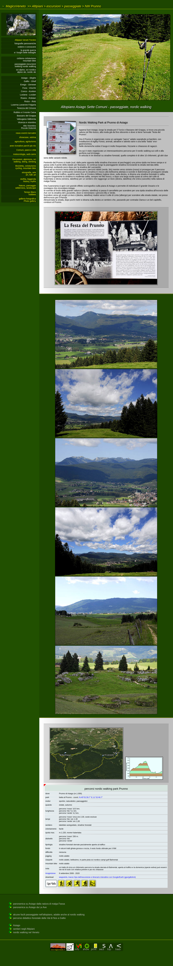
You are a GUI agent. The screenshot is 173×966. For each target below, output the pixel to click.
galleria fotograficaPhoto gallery (27, 200)
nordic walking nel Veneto (26, 932)
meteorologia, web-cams (24, 154)
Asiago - (28, 78)
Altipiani (37, 6)
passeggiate (72, 6)
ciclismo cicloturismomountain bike (26, 59)
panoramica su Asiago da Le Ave (30, 907)
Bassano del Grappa (26, 116)
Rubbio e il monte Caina (25, 112)
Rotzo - (30, 101)
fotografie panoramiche (25, 43)
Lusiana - (28, 95)
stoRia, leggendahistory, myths (28, 180)
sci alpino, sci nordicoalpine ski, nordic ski (26, 71)
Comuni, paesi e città (26, 150)
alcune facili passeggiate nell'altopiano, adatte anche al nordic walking (49, 914)
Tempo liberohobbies (30, 193)
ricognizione (50, 873)
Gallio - (30, 81)
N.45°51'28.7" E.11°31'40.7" (91, 797)
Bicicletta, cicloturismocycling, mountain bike (25, 167)
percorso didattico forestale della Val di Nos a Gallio (39, 918)
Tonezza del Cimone (26, 108)
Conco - (28, 91)
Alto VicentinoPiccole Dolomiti (28, 127)
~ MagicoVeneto (14, 6)
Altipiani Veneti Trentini (25, 40)
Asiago (16, 925)
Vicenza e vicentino (27, 122)
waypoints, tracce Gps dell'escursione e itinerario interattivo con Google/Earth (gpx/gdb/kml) (97, 877)
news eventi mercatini (26, 133)
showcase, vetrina (27, 137)
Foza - (29, 88)
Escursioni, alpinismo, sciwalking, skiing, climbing (24, 160)
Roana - (28, 98)
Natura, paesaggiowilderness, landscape (25, 186)
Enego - (28, 84)
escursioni (53, 6)
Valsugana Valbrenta (26, 119)
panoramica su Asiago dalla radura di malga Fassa (39, 904)
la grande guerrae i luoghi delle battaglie (25, 51)
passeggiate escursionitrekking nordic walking (25, 65)
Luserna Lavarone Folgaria (23, 105)
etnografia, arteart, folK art (29, 173)
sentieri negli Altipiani (24, 929)
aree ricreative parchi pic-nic (23, 146)
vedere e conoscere (27, 47)
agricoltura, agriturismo (25, 141)
